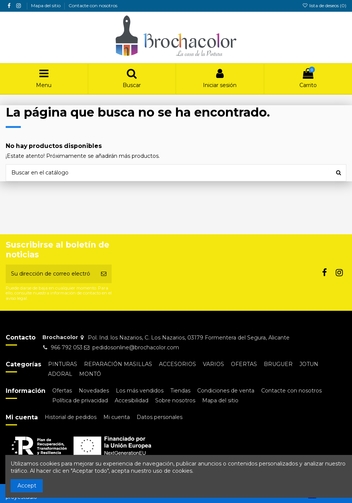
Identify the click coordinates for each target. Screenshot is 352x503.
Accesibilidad (131, 400)
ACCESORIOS (177, 364)
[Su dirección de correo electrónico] (51, 274)
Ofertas (62, 390)
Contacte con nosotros (93, 5)
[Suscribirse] (104, 274)
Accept (26, 485)
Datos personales (159, 417)
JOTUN (308, 364)
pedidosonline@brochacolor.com (135, 347)
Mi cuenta (116, 417)
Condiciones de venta (225, 390)
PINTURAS (62, 364)
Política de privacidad (80, 400)
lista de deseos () (324, 5)
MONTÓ (90, 374)
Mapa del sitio (46, 5)
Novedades (94, 390)
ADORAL (60, 374)
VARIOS (213, 364)
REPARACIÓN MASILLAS (118, 364)
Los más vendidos (140, 390)
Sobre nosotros (175, 400)
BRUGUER (278, 364)
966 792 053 (67, 347)
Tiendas (180, 390)
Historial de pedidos (71, 417)
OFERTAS (244, 364)
